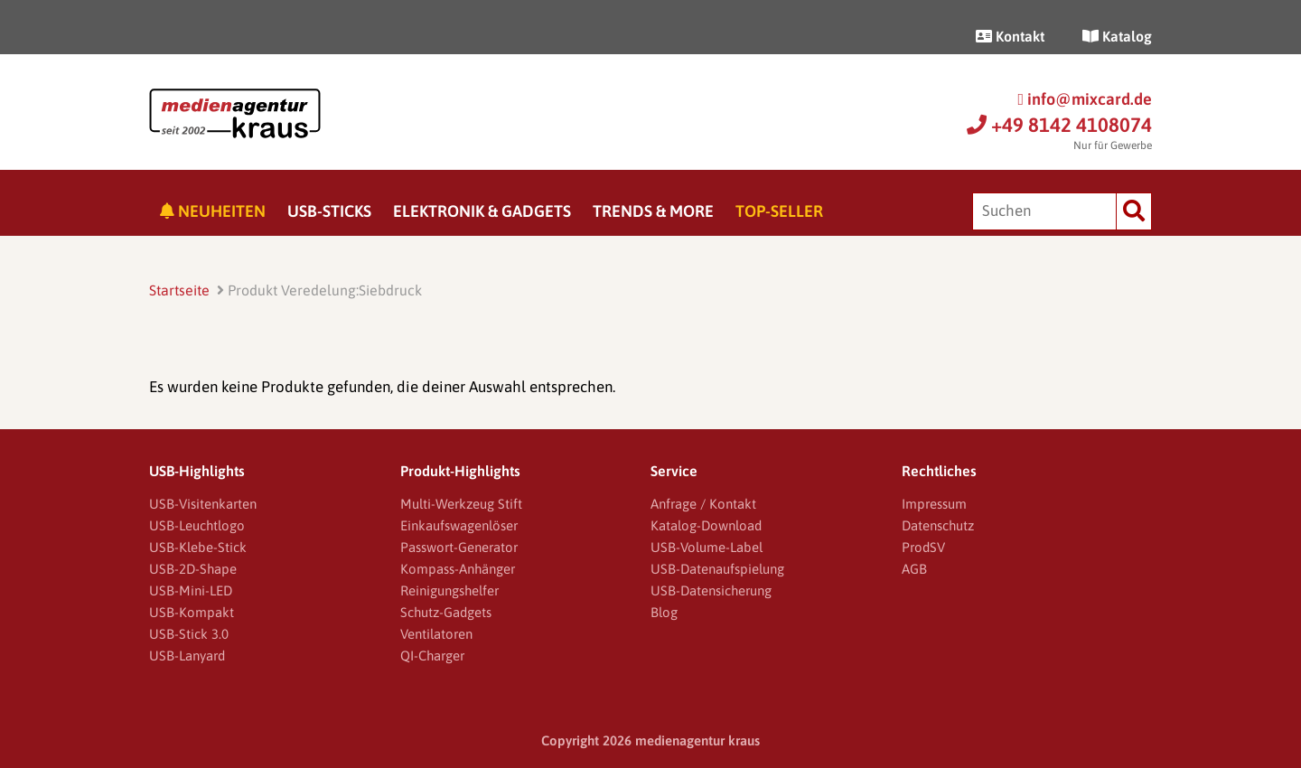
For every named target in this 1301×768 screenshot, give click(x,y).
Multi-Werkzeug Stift (461, 503)
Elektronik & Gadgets (482, 210)
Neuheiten (213, 210)
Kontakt (1010, 36)
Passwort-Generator (459, 547)
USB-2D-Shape (193, 568)
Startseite (179, 290)
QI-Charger (432, 655)
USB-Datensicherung (711, 590)
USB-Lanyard (187, 655)
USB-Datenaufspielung (717, 568)
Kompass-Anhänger (457, 568)
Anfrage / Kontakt (703, 503)
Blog (664, 612)
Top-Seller (779, 210)
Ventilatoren (436, 634)
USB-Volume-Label (706, 547)
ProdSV (923, 547)
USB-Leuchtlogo (197, 525)
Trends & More (653, 210)
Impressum (934, 503)
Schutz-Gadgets (445, 612)
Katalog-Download (706, 525)
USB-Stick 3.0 (189, 634)
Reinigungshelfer (449, 590)
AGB (914, 568)
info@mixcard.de (1084, 98)
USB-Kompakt (191, 612)
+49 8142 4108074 (1059, 124)
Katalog (1117, 36)
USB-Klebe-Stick (198, 547)
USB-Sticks (329, 210)
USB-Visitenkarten (203, 503)
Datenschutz (938, 525)
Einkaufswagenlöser (459, 525)
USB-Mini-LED (190, 590)
